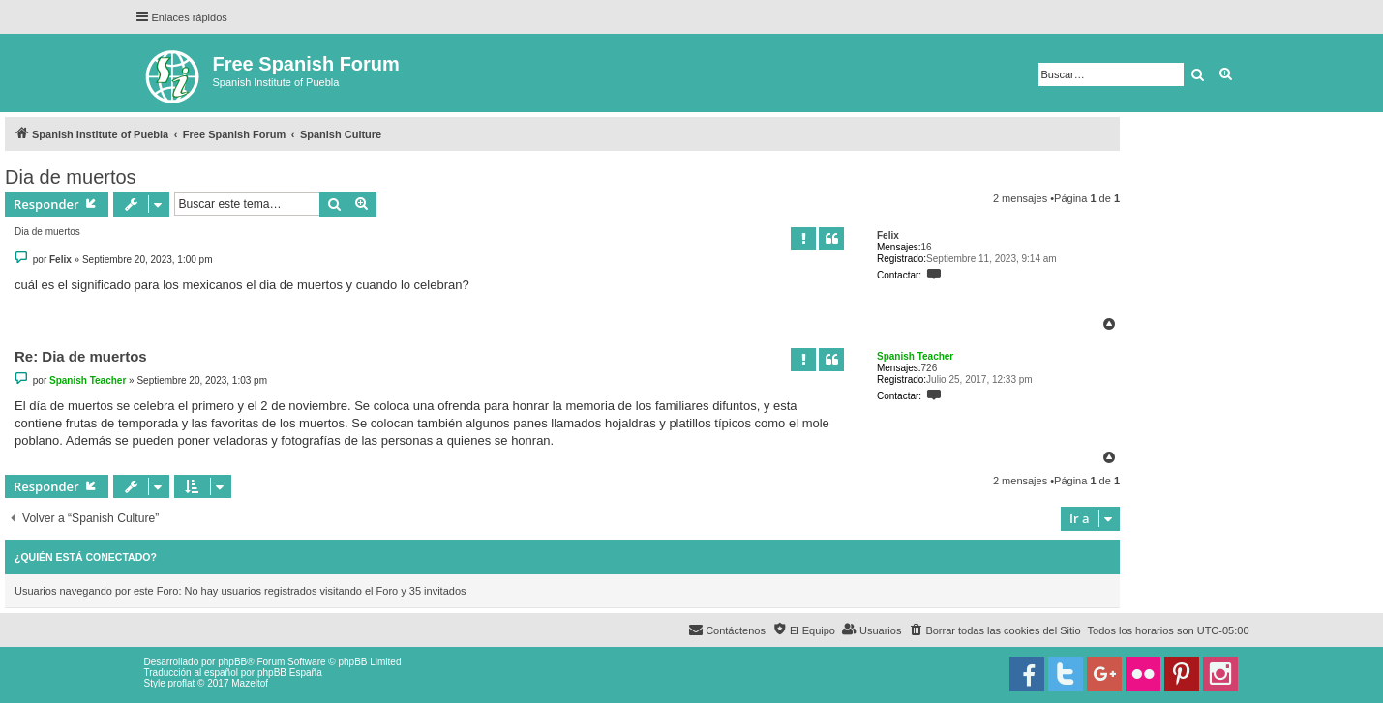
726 (929, 368)
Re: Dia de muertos (81, 356)
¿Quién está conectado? (86, 557)
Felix (888, 235)
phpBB (232, 662)
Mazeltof (249, 683)
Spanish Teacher (915, 356)
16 (926, 247)
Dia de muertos (70, 177)
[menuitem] (994, 630)
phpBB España (289, 672)
